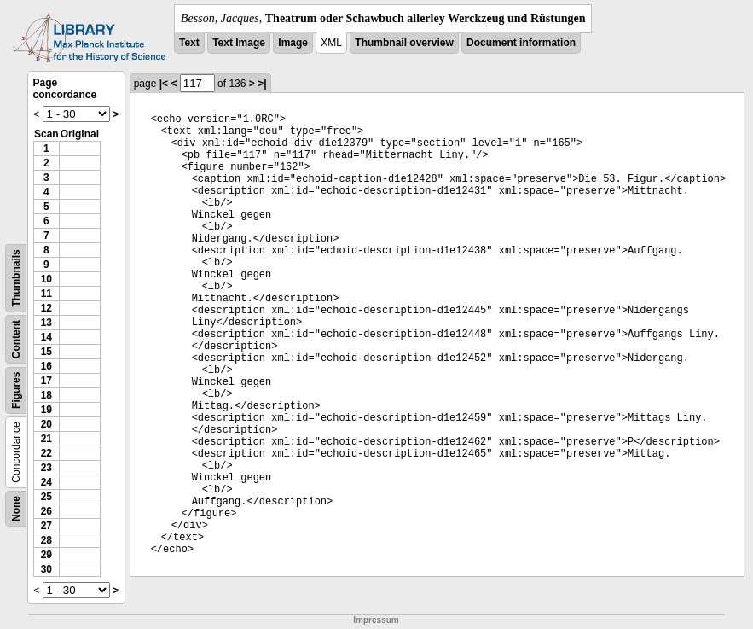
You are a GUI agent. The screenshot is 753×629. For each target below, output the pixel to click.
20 (46, 424)
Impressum (375, 620)
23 (46, 468)
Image (293, 43)
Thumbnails (16, 277)
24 (46, 482)
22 (46, 453)
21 (46, 439)
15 (46, 352)
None (16, 508)
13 (46, 323)
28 (46, 540)
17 (46, 381)
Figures (16, 390)
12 (46, 308)
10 (46, 279)
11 (46, 294)
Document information (521, 43)
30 (46, 569)
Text (189, 43)
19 (46, 410)
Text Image (238, 43)
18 (46, 395)
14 (46, 337)
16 (46, 366)
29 (46, 555)
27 (46, 526)
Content (16, 339)
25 (46, 497)
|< (163, 84)
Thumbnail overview (404, 43)
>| (262, 84)
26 (46, 511)
